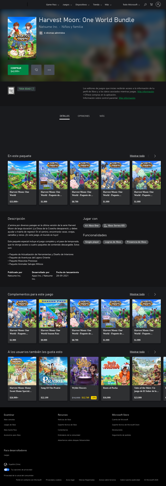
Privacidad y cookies (54, 480)
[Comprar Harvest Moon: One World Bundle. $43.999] (18, 70)
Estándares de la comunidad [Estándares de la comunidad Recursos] (69, 435)
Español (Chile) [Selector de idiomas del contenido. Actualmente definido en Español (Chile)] (14, 464)
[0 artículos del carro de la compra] (151, 4)
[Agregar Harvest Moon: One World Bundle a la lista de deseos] (36, 70)
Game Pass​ (51, 4)
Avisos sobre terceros (107, 480)
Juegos (66, 4)
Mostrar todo (137, 155)
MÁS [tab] (102, 115)
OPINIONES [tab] (83, 115)
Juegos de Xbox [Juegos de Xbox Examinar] (10, 425)
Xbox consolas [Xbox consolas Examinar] (9, 419)
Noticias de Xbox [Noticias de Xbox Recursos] (64, 419)
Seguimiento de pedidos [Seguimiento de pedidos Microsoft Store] (121, 435)
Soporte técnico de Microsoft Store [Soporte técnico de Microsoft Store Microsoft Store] (125, 425)
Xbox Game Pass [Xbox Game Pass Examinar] (10, 430)
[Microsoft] (15, 4)
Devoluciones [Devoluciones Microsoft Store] (117, 430)
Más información (145, 91)
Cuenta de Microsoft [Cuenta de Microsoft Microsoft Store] (120, 419)
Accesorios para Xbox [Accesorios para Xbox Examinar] (12, 435)
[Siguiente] (155, 156)
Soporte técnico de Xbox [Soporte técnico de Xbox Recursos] (67, 425)
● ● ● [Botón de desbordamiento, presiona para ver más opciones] (49, 70)
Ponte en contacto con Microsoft (29, 480)
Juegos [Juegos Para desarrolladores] (6, 455)
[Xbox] (36, 4)
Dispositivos (81, 4)
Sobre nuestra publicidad (130, 480)
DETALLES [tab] (64, 115)
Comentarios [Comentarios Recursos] (63, 430)
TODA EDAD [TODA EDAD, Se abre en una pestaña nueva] (26, 89)
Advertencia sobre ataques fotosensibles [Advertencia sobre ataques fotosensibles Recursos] (74, 440)
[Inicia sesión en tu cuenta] (158, 4)
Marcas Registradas (87, 480)
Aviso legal (70, 480)
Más (95, 4)
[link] (22, 183)
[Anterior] (148, 156)
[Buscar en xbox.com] (145, 4)
